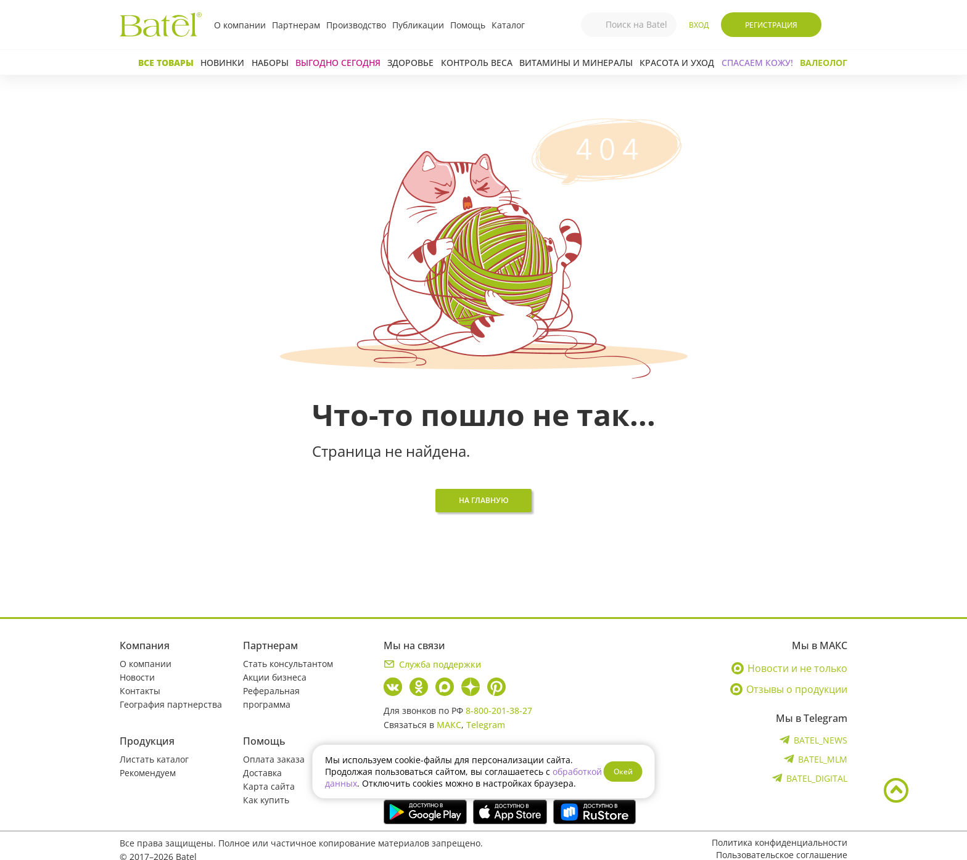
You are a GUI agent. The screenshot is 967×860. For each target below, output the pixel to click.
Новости (137, 677)
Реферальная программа (271, 697)
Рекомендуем (148, 773)
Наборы (270, 62)
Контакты (140, 691)
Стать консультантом (288, 664)
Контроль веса (476, 62)
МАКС (449, 725)
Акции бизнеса (275, 677)
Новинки (222, 62)
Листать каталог (154, 759)
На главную (484, 500)
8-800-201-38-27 (499, 710)
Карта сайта (269, 786)
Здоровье (410, 62)
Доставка (262, 773)
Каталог (508, 25)
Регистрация (771, 25)
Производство (356, 25)
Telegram (485, 725)
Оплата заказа (274, 759)
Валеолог (823, 62)
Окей (623, 771)
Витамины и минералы (576, 62)
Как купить (266, 800)
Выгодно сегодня (338, 62)
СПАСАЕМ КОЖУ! (757, 62)
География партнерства (171, 704)
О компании (240, 25)
